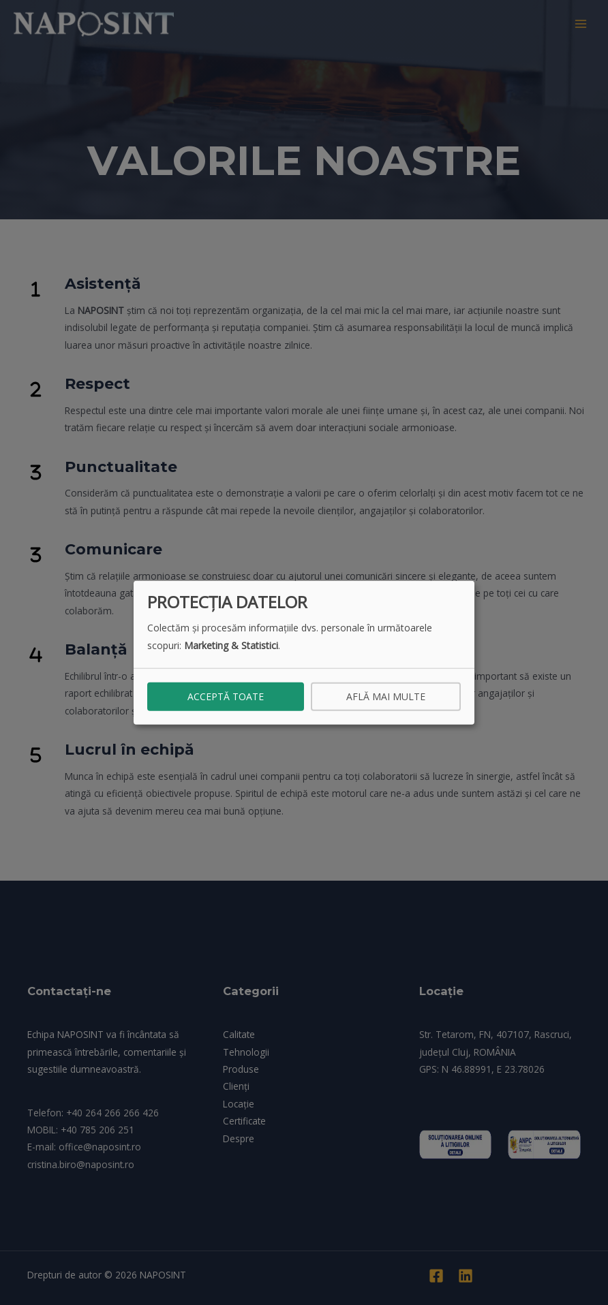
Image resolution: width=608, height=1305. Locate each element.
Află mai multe (385, 695)
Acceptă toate (225, 695)
